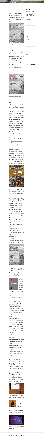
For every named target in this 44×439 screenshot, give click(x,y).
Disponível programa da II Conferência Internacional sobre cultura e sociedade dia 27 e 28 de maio (16, 269)
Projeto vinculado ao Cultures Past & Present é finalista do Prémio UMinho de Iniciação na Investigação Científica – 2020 (16, 373)
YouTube (20, 216)
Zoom (18, 216)
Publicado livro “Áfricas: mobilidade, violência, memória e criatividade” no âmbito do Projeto (15, 138)
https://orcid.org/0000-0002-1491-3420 (15, 129)
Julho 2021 (26, 32)
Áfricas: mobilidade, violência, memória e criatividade (16, 141)
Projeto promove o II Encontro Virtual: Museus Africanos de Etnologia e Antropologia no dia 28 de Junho (30, 11)
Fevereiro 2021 (27, 37)
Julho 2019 (27, 53)
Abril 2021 (26, 35)
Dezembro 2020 (27, 39)
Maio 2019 (27, 55)
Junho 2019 (27, 54)
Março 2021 (27, 36)
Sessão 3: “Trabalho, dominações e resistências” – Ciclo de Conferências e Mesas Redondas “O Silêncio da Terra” (15, 10)
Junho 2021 (27, 33)
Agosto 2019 (27, 52)
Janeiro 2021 (27, 38)
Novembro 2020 (27, 40)
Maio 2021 (26, 34)
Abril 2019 (26, 56)
